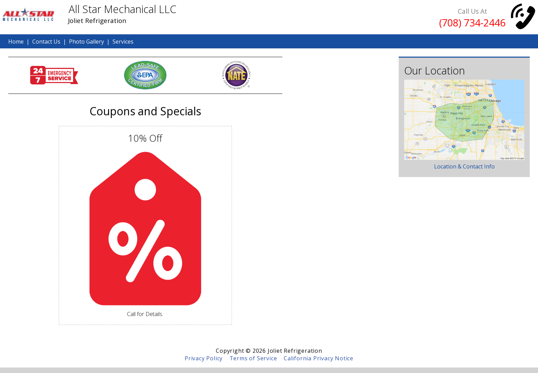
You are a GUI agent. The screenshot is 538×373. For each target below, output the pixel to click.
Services (123, 41)
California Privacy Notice (318, 358)
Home (16, 41)
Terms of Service (253, 358)
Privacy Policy (204, 358)
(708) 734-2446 (472, 22)
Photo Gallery (86, 41)
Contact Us (46, 41)
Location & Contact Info (464, 166)
